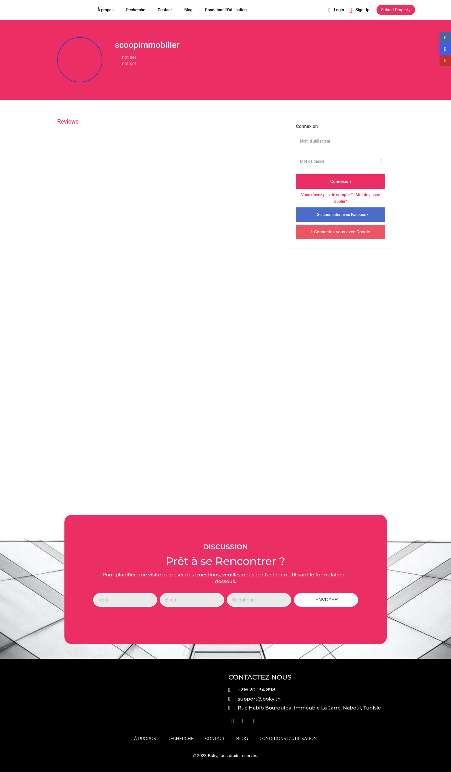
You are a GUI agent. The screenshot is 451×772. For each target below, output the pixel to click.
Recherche (135, 9)
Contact (165, 9)
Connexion (340, 181)
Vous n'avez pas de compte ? (327, 194)
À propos (106, 9)
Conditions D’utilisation (226, 9)
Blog (188, 9)
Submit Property (395, 9)
